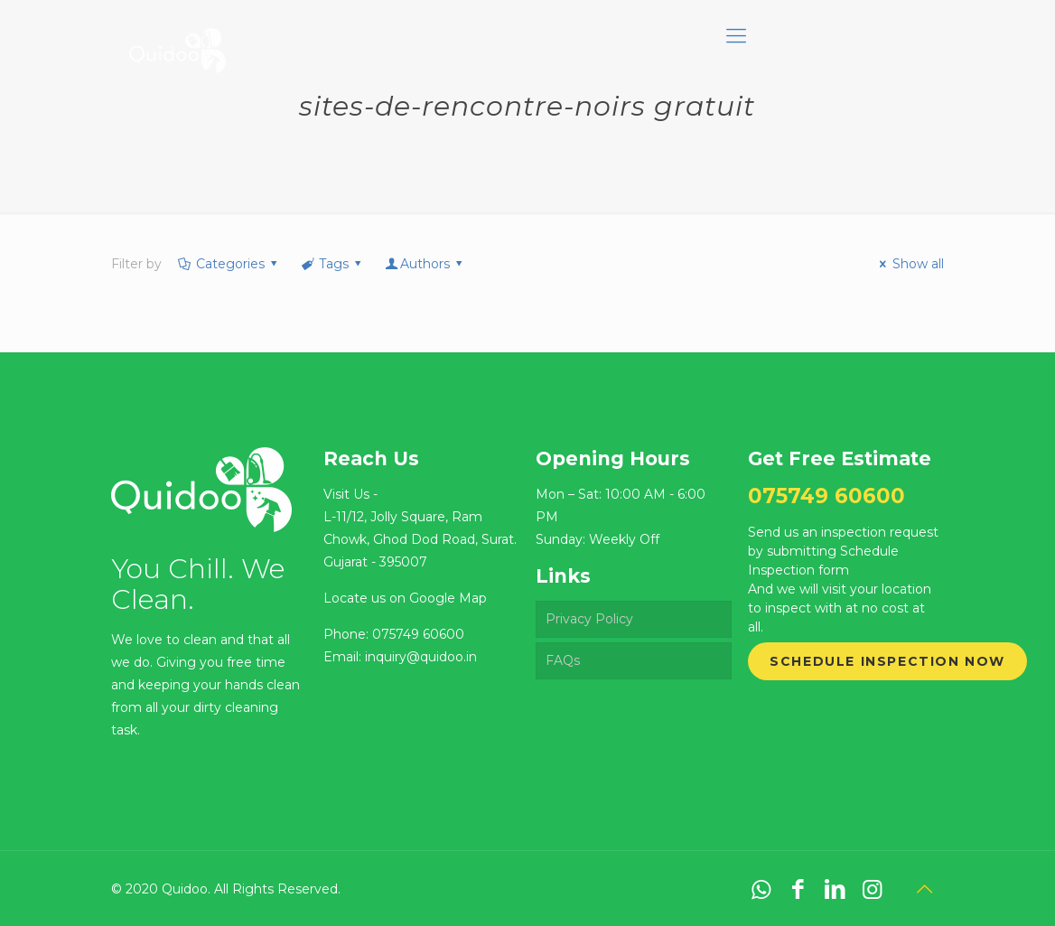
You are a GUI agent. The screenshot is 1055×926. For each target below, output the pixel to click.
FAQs (563, 660)
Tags (333, 264)
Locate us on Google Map (405, 598)
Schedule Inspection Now (887, 661)
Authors (425, 264)
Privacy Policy (589, 619)
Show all (909, 264)
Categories (228, 264)
